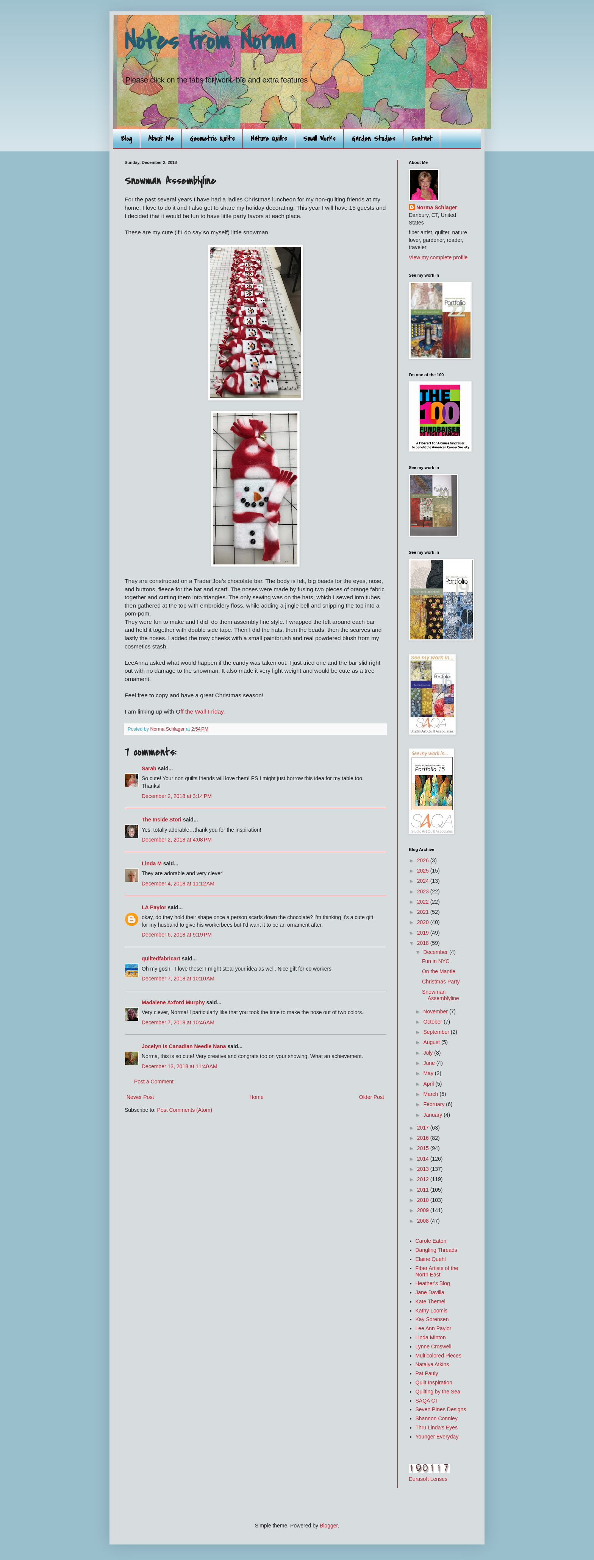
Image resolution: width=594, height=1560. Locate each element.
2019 (423, 933)
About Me (161, 139)
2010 (423, 1200)
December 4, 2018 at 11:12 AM (178, 884)
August (432, 1042)
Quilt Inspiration (434, 1382)
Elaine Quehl (431, 1259)
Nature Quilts (269, 139)
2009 (423, 1210)
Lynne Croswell (434, 1346)
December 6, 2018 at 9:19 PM (177, 935)
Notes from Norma (210, 41)
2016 (423, 1138)
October (433, 1022)
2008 (423, 1221)
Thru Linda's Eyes (437, 1427)
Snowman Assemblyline (440, 995)
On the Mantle (438, 971)
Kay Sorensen (432, 1319)
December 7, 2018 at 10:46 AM (178, 1022)
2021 (423, 912)
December (436, 952)
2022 (423, 902)
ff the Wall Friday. (202, 711)
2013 (423, 1169)
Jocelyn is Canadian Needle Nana (184, 1046)
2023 (423, 891)
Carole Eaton (431, 1241)
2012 (423, 1179)
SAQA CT (427, 1401)
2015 (423, 1148)
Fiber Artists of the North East (437, 1271)
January (433, 1115)
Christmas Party (441, 982)
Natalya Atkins (432, 1364)
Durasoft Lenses (428, 1479)
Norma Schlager (436, 207)
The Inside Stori (161, 820)
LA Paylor (154, 907)
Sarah (149, 768)
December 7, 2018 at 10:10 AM (178, 979)
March (431, 1094)
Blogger (329, 1526)
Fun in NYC (435, 961)
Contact (421, 139)
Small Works (319, 139)
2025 (423, 871)
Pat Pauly (427, 1373)
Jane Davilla (430, 1292)
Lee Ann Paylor (434, 1328)
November (436, 1011)
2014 (423, 1159)
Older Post (371, 1097)
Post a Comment (154, 1081)
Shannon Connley (437, 1418)
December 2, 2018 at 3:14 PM (177, 796)
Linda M (152, 863)
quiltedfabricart (161, 958)
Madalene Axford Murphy (173, 1002)
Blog (126, 139)
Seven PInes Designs (441, 1409)
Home (256, 1097)
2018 (423, 943)
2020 (423, 922)
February (434, 1104)
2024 (423, 881)
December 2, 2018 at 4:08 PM (177, 840)
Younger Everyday (437, 1437)
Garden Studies (373, 139)
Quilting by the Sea (438, 1392)
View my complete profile (438, 257)
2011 (423, 1190)
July (428, 1053)
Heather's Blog (433, 1283)
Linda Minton (431, 1337)
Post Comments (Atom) (184, 1110)
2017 (423, 1128)
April (429, 1084)
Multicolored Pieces (438, 1356)
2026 (423, 860)
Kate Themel (431, 1301)
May (429, 1073)
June (429, 1063)
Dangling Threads (436, 1250)
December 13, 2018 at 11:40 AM (179, 1066)
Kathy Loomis (432, 1311)
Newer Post (140, 1097)
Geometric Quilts (212, 139)
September (436, 1032)
